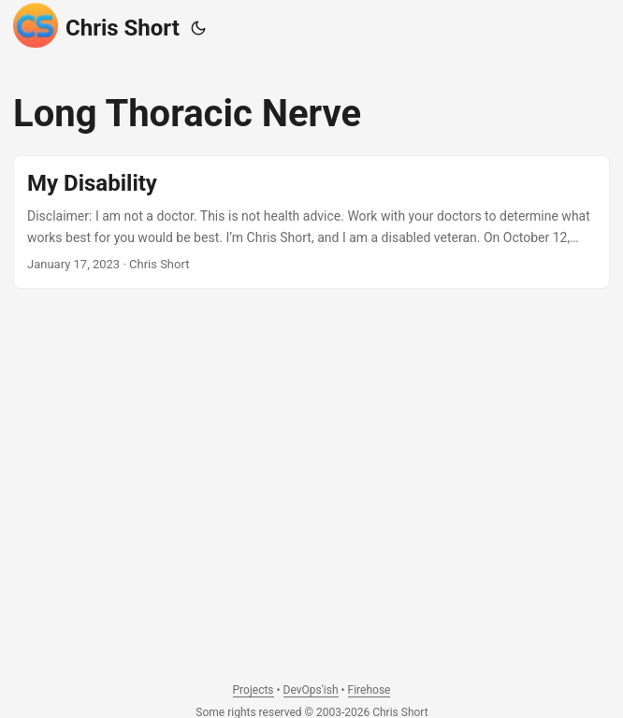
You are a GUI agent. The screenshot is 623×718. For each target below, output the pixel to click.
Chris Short (96, 25)
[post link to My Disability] (311, 222)
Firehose (369, 689)
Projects (253, 689)
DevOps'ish (311, 689)
